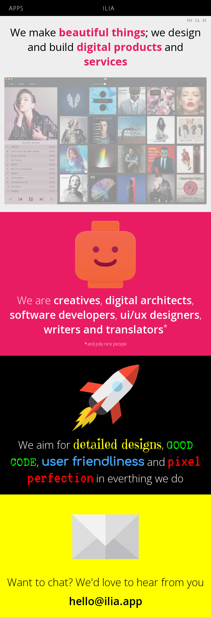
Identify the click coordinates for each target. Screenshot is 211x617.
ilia (108, 8)
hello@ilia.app (105, 601)
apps (16, 8)
